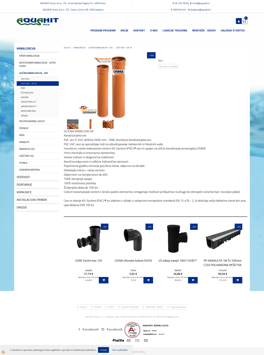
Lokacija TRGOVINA (175, 30)
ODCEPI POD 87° (29, 106)
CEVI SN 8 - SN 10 (29, 83)
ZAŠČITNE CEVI (26, 156)
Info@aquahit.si (172, 316)
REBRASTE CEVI (27, 149)
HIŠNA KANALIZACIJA (29, 55)
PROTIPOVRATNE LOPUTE (32, 121)
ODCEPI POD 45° (29, 101)
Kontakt (139, 30)
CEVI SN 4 (25, 78)
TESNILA (23, 162)
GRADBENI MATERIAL (29, 169)
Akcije (124, 30)
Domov (67, 47)
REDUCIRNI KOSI (28, 110)
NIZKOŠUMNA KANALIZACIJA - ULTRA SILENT (37, 64)
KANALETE (24, 142)
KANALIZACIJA (79, 47)
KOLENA (24, 97)
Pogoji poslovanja (178, 307)
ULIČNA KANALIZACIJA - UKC (33, 73)
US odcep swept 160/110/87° (177, 260)
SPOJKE (24, 115)
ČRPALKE (23, 128)
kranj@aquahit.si (201, 3)
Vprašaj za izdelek (168, 66)
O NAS (154, 30)
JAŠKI (21, 135)
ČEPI (23, 88)
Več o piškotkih (120, 350)
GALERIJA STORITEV (233, 30)
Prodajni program (103, 30)
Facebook (88, 329)
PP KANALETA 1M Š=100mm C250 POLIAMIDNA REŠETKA (222, 262)
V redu (103, 350)
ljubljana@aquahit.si (201, 9)
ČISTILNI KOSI (27, 92)
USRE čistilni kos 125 (88, 260)
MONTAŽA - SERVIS (204, 30)
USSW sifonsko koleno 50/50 (133, 260)
